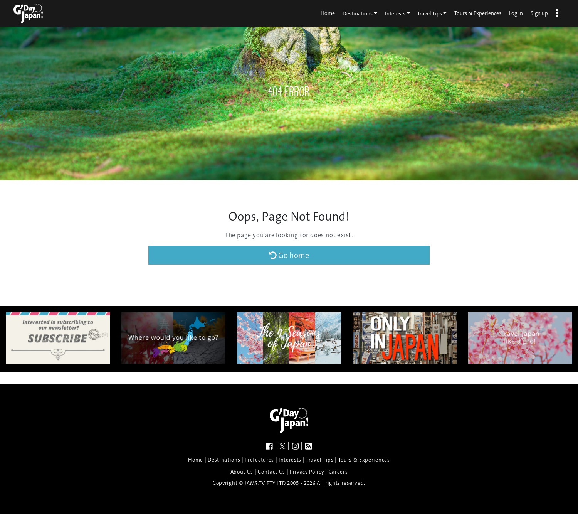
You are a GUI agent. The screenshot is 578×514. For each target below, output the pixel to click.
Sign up (539, 13)
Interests (397, 13)
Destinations (360, 13)
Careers (338, 471)
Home (328, 13)
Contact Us (271, 471)
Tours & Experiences (477, 13)
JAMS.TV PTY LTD (265, 483)
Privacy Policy (307, 471)
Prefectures (259, 460)
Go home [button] (289, 255)
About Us (241, 471)
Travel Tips (432, 13)
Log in (516, 13)
